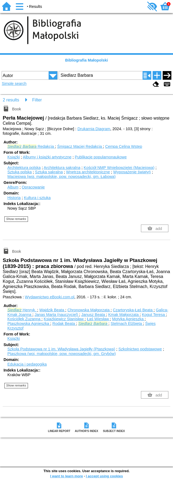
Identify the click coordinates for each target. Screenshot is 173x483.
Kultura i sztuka (37, 198)
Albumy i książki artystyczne (47, 157)
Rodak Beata (64, 323)
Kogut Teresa (154, 314)
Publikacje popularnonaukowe (101, 157)
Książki (13, 157)
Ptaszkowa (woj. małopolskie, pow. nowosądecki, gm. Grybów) (61, 353)
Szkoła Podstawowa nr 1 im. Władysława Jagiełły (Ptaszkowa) (61, 349)
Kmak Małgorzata (124, 314)
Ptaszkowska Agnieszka (28, 323)
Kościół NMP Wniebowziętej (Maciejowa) (119, 167)
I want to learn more (66, 476)
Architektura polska (23, 167)
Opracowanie (33, 187)
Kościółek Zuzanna (24, 319)
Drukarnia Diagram (93, 129)
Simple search (14, 83)
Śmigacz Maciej (80, 146)
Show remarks (16, 218)
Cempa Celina (123, 146)
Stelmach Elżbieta (127, 323)
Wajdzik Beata (52, 310)
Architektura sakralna (62, 167)
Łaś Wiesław (98, 319)
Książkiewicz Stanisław (64, 319)
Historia (14, 198)
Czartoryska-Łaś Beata (133, 310)
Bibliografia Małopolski (86, 60)
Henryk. (22, 310)
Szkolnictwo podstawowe (140, 349)
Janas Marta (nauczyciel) (56, 314)
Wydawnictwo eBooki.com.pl (49, 297)
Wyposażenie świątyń (132, 172)
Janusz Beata (93, 314)
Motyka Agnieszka (128, 319)
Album (12, 187)
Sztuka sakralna (49, 172)
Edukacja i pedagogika (27, 364)
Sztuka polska (19, 172)
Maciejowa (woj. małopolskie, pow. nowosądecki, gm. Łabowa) (61, 176)
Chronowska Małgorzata (89, 310)
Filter (37, 100)
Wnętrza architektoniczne (88, 172)
